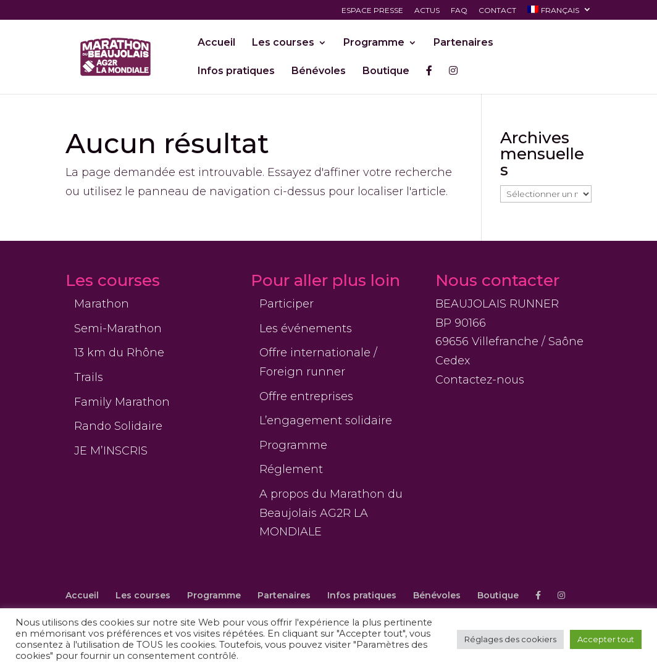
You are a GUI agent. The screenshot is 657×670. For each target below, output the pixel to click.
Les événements (305, 328)
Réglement (291, 469)
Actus (427, 11)
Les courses (283, 43)
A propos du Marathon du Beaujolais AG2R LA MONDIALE (331, 512)
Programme (373, 43)
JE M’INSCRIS (111, 451)
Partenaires (463, 43)
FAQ (459, 11)
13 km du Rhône (119, 352)
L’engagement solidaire (325, 420)
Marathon (101, 304)
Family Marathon (122, 402)
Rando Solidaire (118, 426)
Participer (286, 304)
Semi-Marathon (118, 328)
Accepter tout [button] (605, 639)
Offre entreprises (306, 396)
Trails (88, 377)
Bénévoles (318, 72)
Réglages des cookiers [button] (510, 639)
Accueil (216, 43)
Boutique (385, 72)
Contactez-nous (479, 380)
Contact (497, 11)
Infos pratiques (236, 72)
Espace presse (372, 11)
